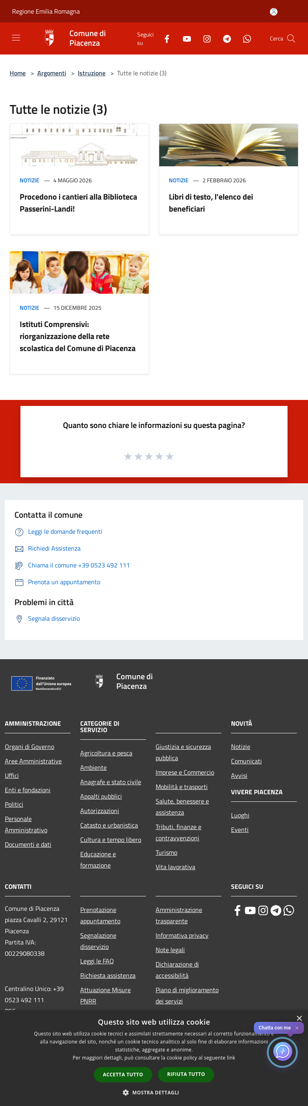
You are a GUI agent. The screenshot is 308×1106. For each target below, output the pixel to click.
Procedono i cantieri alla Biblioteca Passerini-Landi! (78, 202)
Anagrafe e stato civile (110, 782)
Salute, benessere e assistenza (182, 806)
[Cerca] (291, 38)
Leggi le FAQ (97, 961)
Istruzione (91, 73)
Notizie (29, 180)
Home (18, 73)
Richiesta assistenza (108, 975)
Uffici (12, 775)
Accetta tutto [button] (123, 1074)
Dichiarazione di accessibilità (177, 969)
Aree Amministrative (33, 761)
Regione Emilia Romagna (46, 11)
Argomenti (51, 73)
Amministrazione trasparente (179, 915)
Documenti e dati (28, 844)
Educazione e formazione (98, 859)
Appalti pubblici (101, 796)
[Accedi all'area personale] (274, 12)
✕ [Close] (297, 1028)
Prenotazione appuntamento (100, 915)
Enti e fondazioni (28, 790)
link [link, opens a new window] (231, 1057)
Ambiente (93, 767)
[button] (154, 1092)
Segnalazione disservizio (98, 940)
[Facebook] (164, 38)
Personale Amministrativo (26, 824)
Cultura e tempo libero (110, 839)
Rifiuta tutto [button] (186, 1074)
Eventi (240, 829)
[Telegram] (224, 38)
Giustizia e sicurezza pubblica (183, 752)
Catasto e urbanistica (109, 825)
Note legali (170, 950)
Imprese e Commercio (185, 772)
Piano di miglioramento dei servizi (187, 995)
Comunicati (246, 761)
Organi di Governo (29, 746)
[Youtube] (184, 38)
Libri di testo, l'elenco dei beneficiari (211, 202)
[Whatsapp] (244, 38)
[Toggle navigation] (16, 37)
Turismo (166, 852)
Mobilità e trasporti (182, 786)
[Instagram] (204, 38)
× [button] (299, 1019)
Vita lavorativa (175, 867)
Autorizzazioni (99, 810)
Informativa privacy (182, 935)
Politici (14, 804)
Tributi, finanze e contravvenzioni (178, 832)
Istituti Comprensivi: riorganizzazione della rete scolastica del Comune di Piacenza (78, 336)
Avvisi (239, 775)
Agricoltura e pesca (106, 753)
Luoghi (240, 815)
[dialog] (154, 1058)
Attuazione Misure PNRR (105, 995)
